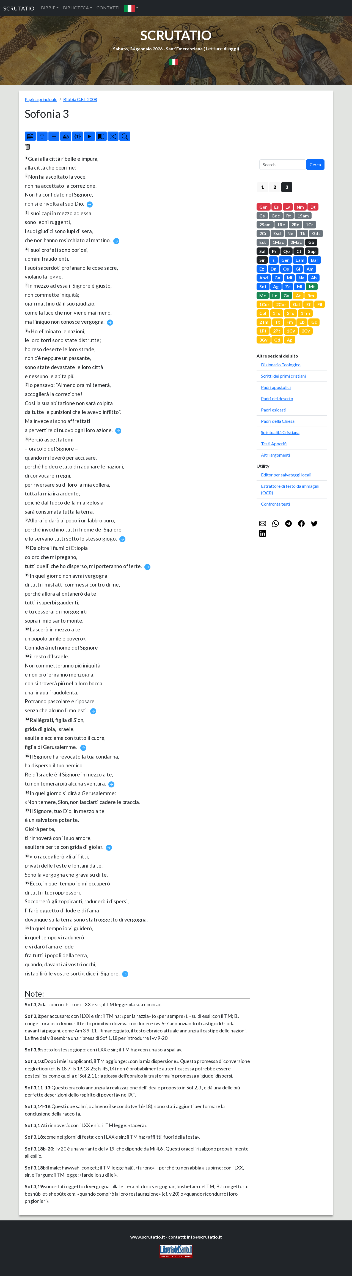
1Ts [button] (276, 313)
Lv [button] (287, 206)
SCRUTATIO (18, 8)
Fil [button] (319, 304)
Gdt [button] (316, 233)
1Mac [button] (278, 242)
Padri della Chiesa (278, 421)
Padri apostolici (276, 387)
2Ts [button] (290, 313)
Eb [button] (302, 322)
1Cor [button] (264, 304)
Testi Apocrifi (274, 443)
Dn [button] (273, 268)
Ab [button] (314, 277)
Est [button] (262, 242)
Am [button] (310, 268)
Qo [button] (286, 251)
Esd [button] (277, 233)
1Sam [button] (303, 215)
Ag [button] (276, 286)
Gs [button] (262, 215)
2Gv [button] (306, 330)
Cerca (315, 164)
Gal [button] (296, 304)
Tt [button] (277, 322)
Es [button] (276, 206)
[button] (131, 8)
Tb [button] (303, 233)
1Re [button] (281, 224)
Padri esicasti (273, 409)
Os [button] (286, 268)
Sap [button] (312, 251)
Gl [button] (298, 268)
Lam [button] (300, 260)
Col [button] (262, 313)
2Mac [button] (296, 242)
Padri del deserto (277, 398)
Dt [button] (313, 206)
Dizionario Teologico (281, 364)
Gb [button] (311, 242)
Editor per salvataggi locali (286, 474)
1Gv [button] (291, 330)
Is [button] (273, 260)
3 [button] (286, 187)
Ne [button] (290, 233)
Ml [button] (299, 286)
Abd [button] (263, 277)
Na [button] (301, 277)
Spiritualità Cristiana (280, 432)
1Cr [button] (309, 224)
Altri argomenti (275, 454)
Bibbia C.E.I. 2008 (80, 99)
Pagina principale (41, 99)
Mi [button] (289, 277)
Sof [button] (262, 286)
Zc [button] (287, 286)
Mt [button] (312, 286)
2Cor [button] (281, 304)
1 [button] (262, 187)
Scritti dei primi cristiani (283, 375)
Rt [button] (288, 215)
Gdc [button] (275, 215)
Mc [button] (262, 295)
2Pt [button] (276, 330)
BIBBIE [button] (48, 7)
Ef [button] (308, 304)
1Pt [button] (262, 330)
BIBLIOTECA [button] (76, 7)
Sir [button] (262, 260)
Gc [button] (314, 322)
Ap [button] (290, 339)
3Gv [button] (263, 339)
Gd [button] (277, 339)
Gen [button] (263, 206)
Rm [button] (310, 295)
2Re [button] (295, 224)
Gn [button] (277, 277)
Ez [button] (261, 268)
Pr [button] (274, 251)
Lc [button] (274, 295)
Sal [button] (262, 251)
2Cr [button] (263, 233)
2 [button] (274, 187)
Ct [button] (298, 251)
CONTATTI (108, 7)
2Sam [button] (265, 224)
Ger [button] (285, 260)
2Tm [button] (263, 322)
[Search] (282, 164)
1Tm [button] (305, 313)
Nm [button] (300, 206)
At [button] (298, 295)
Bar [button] (314, 260)
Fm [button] (290, 322)
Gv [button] (286, 295)
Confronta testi (275, 503)
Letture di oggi (222, 48)
